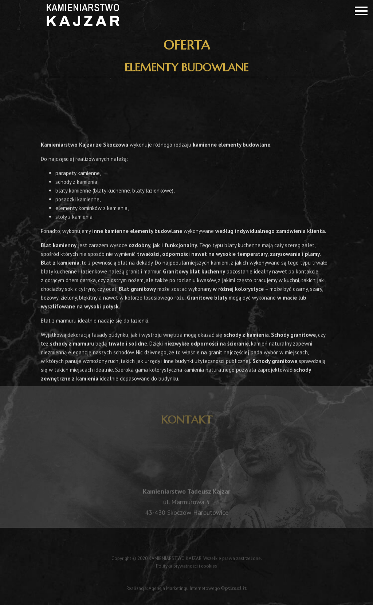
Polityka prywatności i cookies (186, 567)
